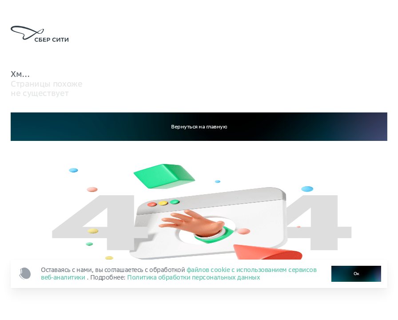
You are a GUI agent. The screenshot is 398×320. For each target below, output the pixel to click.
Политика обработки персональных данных (193, 277)
